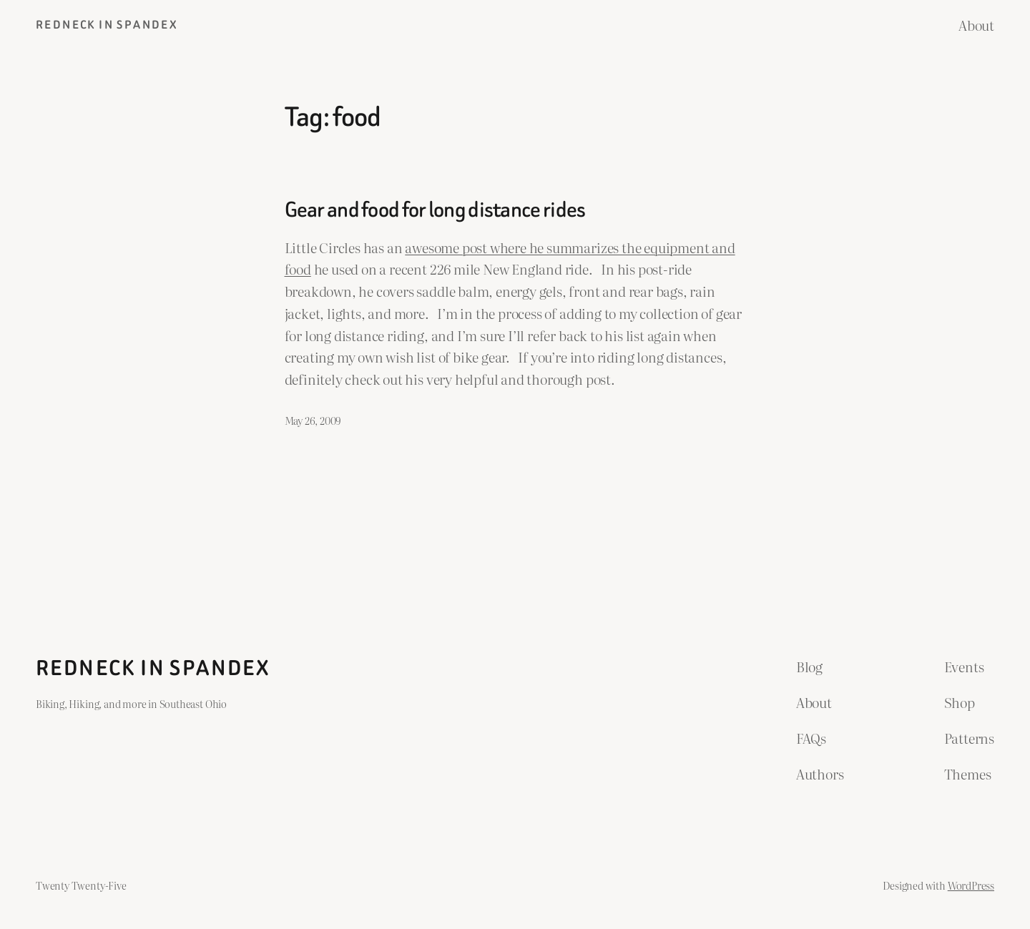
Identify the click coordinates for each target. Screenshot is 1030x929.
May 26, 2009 (313, 420)
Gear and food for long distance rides (435, 210)
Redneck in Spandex (107, 24)
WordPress (971, 885)
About (976, 24)
